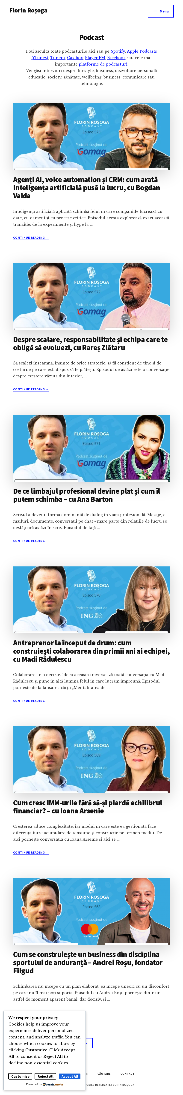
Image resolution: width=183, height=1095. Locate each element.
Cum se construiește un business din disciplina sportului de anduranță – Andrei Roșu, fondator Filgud (88, 962)
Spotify (118, 51)
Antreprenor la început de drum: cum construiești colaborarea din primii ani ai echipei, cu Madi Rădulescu (91, 651)
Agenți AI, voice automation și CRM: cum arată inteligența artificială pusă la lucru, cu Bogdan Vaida (86, 187)
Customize (20, 1076)
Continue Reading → (31, 238)
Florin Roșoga (28, 10)
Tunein (57, 57)
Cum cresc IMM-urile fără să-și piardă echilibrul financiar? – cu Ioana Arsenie (87, 806)
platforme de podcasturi (103, 64)
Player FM (95, 57)
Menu (164, 11)
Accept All (70, 1076)
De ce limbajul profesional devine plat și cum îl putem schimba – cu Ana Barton (86, 495)
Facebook (116, 57)
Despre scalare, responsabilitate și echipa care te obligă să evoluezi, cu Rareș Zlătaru (90, 343)
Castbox (75, 57)
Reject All (45, 1076)
